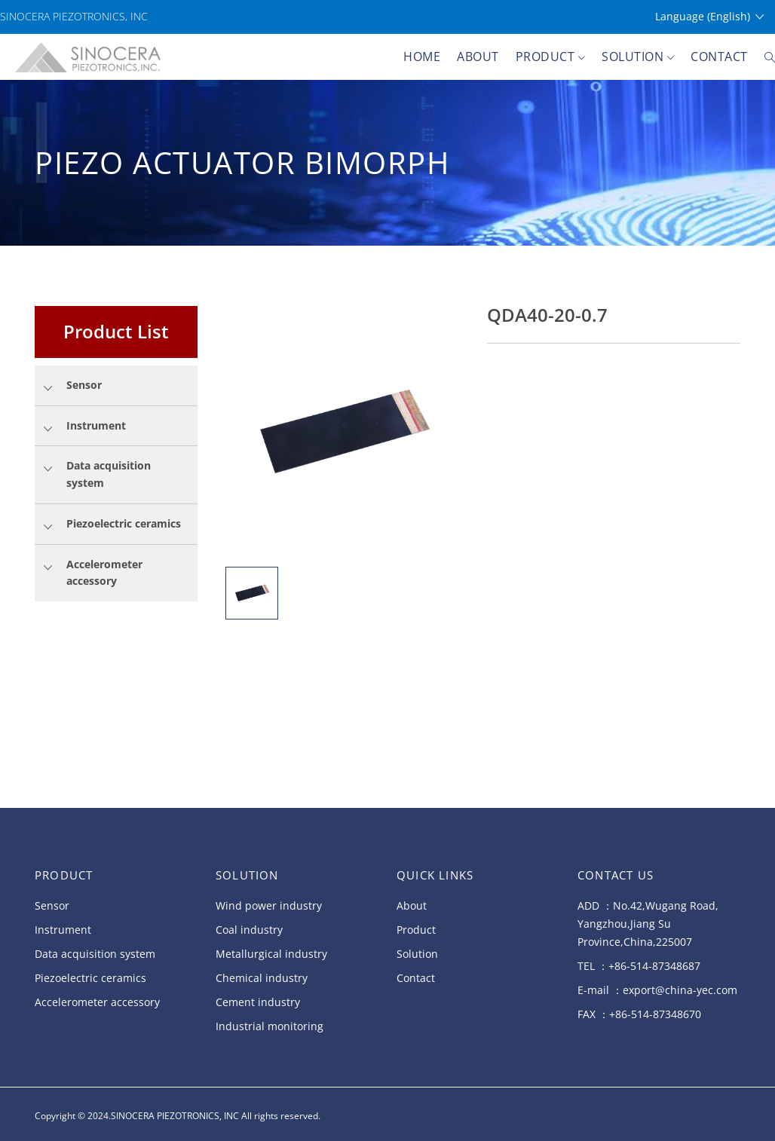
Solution (638, 57)
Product (551, 57)
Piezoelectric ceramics (90, 978)
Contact (719, 56)
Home (421, 56)
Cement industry (258, 1002)
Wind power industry (269, 905)
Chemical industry (262, 978)
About (478, 56)
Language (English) (709, 17)
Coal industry (249, 929)
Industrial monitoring (269, 1026)
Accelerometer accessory (97, 1002)
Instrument (63, 929)
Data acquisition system (95, 954)
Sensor (52, 905)
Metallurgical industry (271, 954)
